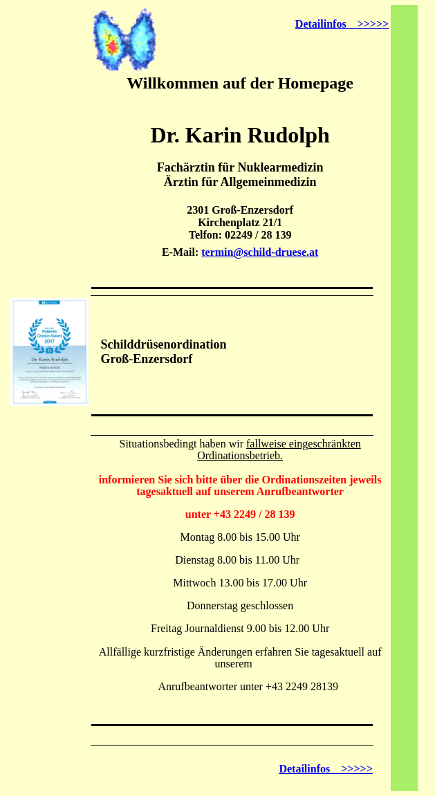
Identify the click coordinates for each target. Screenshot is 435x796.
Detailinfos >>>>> (342, 24)
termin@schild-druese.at (259, 252)
